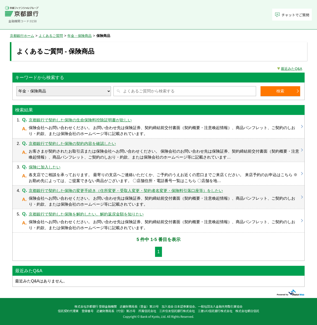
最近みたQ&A (291, 69)
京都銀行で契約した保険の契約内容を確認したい (158, 150)
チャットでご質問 (295, 14)
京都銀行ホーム (22, 36)
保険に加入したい (158, 173)
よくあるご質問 (51, 36)
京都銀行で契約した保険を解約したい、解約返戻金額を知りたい (158, 220)
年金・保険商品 (79, 36)
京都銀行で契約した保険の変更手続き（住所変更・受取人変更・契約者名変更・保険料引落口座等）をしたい (158, 197)
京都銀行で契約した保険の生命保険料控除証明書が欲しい (158, 126)
